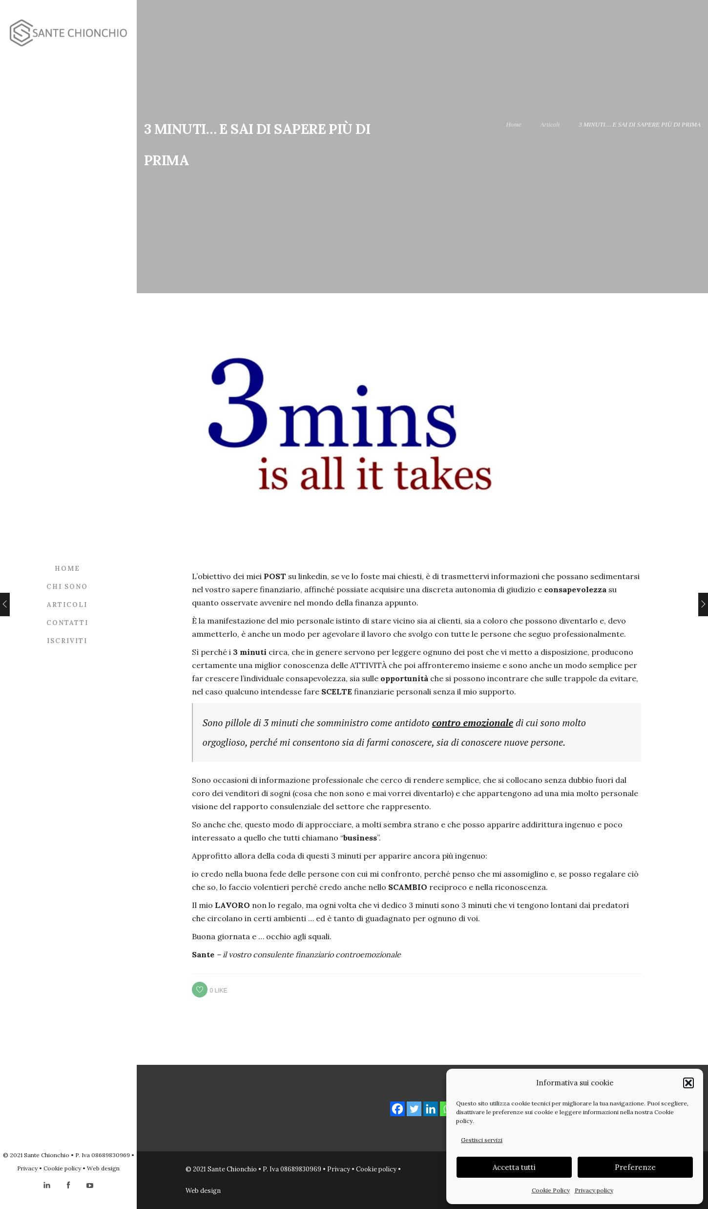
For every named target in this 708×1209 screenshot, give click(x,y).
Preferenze (635, 1167)
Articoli (67, 605)
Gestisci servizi (481, 1140)
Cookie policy (62, 1168)
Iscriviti (67, 641)
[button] (688, 1083)
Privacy (27, 1168)
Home (67, 568)
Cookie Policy (551, 1190)
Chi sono (67, 587)
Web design (103, 1168)
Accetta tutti (514, 1167)
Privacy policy (594, 1190)
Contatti (67, 623)
